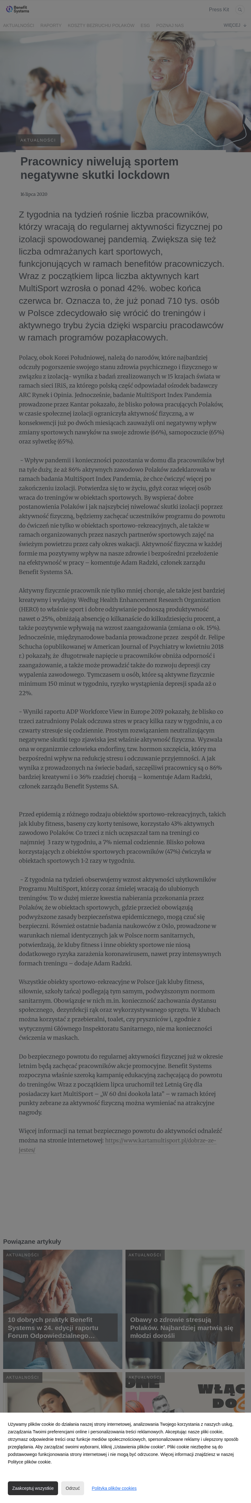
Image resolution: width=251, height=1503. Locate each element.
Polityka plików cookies (114, 1488)
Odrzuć (73, 1488)
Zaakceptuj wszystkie (33, 1488)
